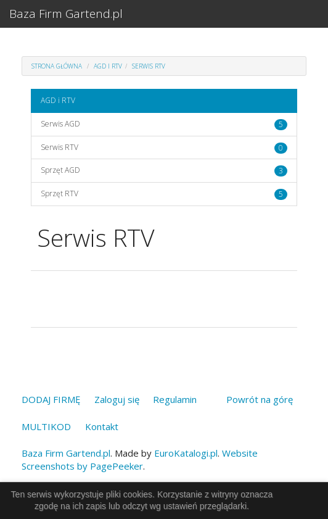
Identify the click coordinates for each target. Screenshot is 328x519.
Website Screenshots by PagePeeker (140, 459)
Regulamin (175, 399)
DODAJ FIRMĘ (51, 399)
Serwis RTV (148, 66)
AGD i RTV (108, 66)
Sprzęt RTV (59, 193)
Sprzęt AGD (60, 170)
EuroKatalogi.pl (186, 453)
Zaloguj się (116, 399)
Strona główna (56, 66)
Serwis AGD (60, 123)
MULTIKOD (46, 426)
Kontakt (101, 426)
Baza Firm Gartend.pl (66, 14)
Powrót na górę (259, 399)
